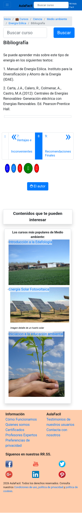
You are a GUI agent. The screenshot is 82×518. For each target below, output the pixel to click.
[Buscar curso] (51, 5)
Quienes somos (17, 425)
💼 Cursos (21, 19)
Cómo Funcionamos (21, 419)
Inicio (7, 19)
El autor (37, 186)
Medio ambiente (57, 19)
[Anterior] (21, 146)
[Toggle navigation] (7, 5)
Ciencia (37, 19)
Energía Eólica (17, 23)
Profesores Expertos (21, 435)
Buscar (64, 32)
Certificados (14, 430)
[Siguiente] (58, 146)
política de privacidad (50, 487)
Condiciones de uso (25, 487)
